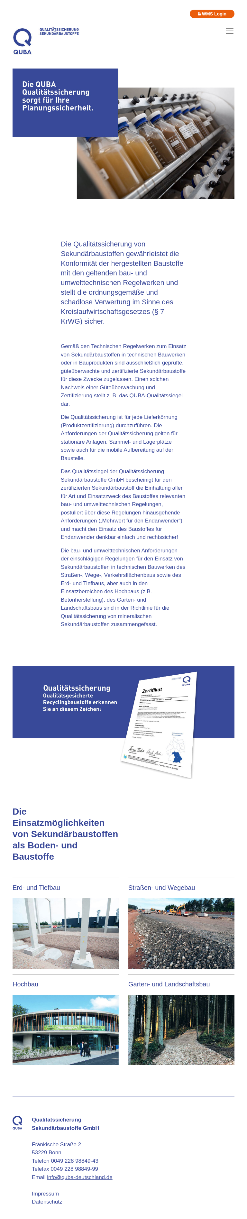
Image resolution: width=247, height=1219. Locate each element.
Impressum (45, 1194)
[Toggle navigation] (229, 31)
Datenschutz (47, 1202)
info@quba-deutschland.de (79, 1177)
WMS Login (212, 13)
